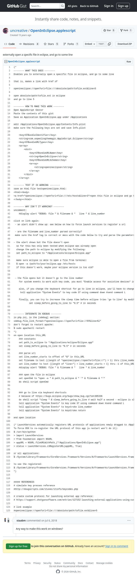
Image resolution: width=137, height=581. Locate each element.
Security (47, 563)
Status (57, 563)
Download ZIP (125, 43)
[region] (68, 289)
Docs (80, 563)
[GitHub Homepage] (58, 571)
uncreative (19, 30)
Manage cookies (104, 563)
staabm (21, 520)
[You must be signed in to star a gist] (109, 30)
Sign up (123, 6)
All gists (72, 6)
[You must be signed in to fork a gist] (126, 30)
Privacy (36, 563)
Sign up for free (18, 546)
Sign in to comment (116, 546)
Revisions (29, 44)
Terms (27, 563)
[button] (109, 43)
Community (69, 563)
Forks (71, 44)
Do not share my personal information (68, 566)
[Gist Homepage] (17, 6)
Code (9, 44)
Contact (89, 563)
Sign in (108, 6)
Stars (51, 44)
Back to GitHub (89, 6)
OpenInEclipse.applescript (53, 30)
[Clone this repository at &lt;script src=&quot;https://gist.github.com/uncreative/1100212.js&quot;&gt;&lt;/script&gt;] (101, 43)
